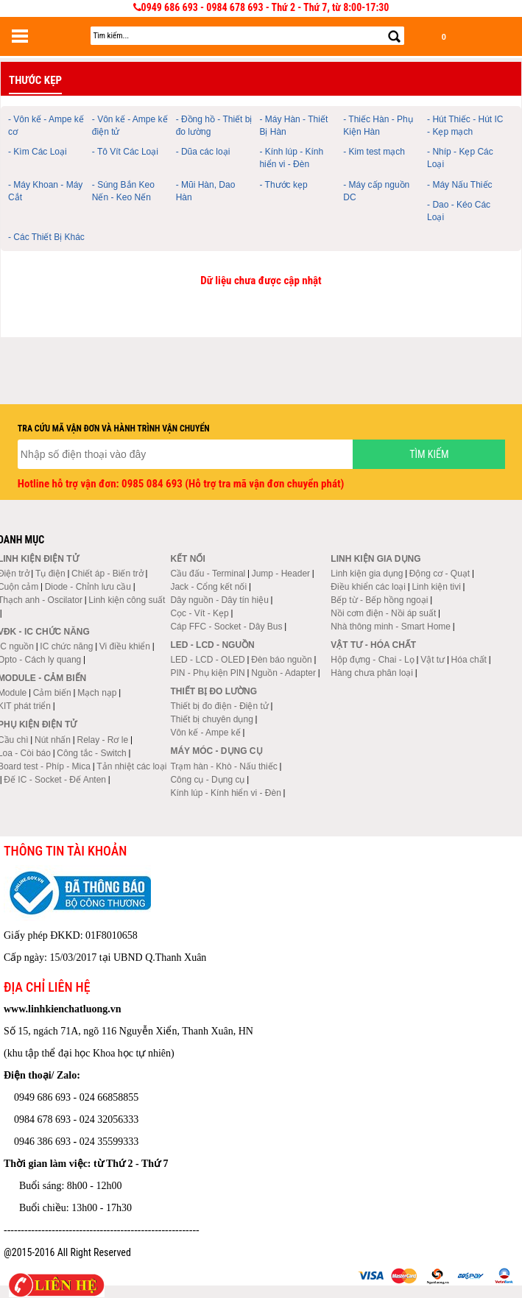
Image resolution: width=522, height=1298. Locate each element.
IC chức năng (66, 646)
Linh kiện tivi (436, 587)
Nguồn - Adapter (283, 673)
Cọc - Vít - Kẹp (199, 613)
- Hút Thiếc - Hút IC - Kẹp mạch (465, 125)
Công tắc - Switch (91, 753)
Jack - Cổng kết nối (208, 587)
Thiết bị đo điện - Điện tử (219, 706)
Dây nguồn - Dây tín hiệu (219, 600)
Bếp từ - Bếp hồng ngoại (379, 600)
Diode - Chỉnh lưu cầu (88, 587)
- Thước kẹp (283, 185)
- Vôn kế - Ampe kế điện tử (130, 125)
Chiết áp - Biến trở (107, 573)
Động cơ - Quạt (439, 573)
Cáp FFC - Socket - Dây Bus (226, 626)
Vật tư (432, 660)
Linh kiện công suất (126, 600)
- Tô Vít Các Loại (125, 152)
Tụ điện (50, 573)
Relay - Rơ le (102, 740)
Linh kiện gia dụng (367, 573)
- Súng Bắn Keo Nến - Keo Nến (123, 191)
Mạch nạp (96, 693)
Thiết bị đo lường (213, 691)
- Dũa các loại (203, 152)
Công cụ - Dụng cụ (207, 780)
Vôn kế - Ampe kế (205, 732)
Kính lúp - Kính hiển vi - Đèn (225, 793)
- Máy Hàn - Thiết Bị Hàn (293, 125)
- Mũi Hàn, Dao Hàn (206, 191)
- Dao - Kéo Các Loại (458, 211)
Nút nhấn (53, 740)
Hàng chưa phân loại (372, 673)
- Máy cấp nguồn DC (376, 191)
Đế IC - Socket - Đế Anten (55, 780)
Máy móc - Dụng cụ (216, 751)
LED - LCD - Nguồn (212, 645)
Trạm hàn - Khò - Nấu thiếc (223, 766)
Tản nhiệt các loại (131, 766)
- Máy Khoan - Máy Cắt (45, 191)
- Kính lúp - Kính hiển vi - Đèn (291, 158)
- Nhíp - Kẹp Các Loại (460, 158)
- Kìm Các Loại (37, 152)
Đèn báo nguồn (281, 660)
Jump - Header (281, 573)
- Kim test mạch (374, 152)
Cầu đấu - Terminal (207, 573)
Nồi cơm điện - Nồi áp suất (383, 613)
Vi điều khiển (124, 646)
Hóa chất (469, 660)
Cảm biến (52, 693)
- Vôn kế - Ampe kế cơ (46, 125)
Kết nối (187, 559)
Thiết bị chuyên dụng (211, 719)
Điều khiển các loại (368, 587)
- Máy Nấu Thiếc (459, 185)
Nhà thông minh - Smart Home (391, 626)
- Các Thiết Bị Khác (46, 237)
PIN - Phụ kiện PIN (207, 673)
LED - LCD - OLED (207, 660)
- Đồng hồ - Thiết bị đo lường (214, 125)
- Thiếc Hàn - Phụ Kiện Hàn (377, 125)
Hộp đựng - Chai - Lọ (372, 660)
